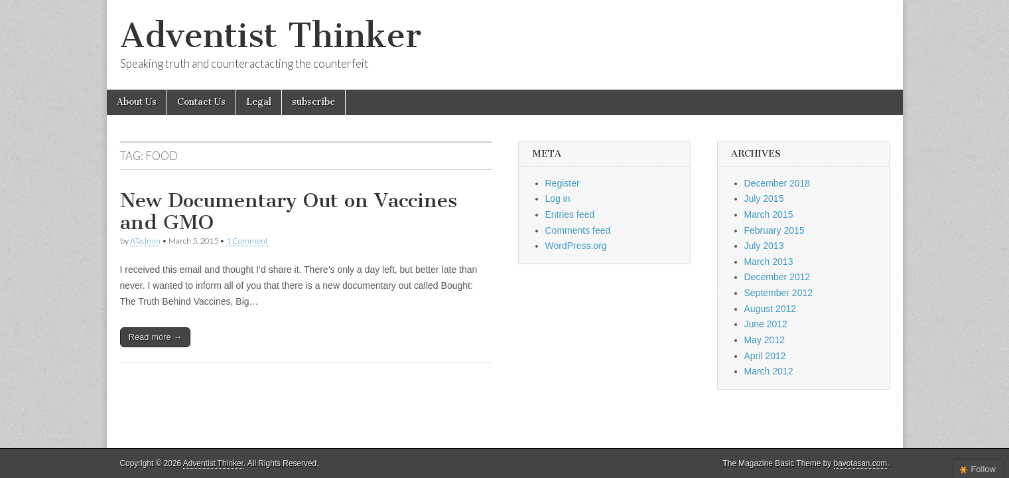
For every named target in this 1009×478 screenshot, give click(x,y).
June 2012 (765, 324)
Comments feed (578, 230)
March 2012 (768, 371)
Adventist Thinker (270, 35)
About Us (137, 102)
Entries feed (570, 214)
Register (562, 183)
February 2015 (774, 230)
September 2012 (778, 292)
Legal (258, 102)
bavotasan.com (861, 463)
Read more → (155, 337)
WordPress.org (576, 245)
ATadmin (145, 241)
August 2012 (770, 308)
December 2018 (777, 183)
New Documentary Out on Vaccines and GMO (288, 212)
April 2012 (765, 356)
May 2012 (764, 340)
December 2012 (777, 277)
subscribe (313, 102)
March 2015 (768, 214)
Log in (558, 198)
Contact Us (201, 102)
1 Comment (247, 241)
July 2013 (764, 245)
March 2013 (768, 261)
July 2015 (764, 198)
